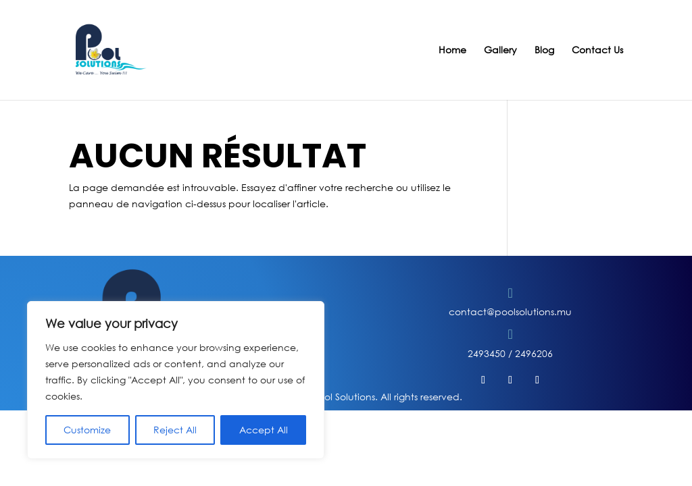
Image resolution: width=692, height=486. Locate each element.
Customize (87, 429)
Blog (544, 50)
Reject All (175, 429)
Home (452, 50)
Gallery (500, 50)
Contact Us (597, 50)
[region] (175, 380)
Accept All (263, 429)
